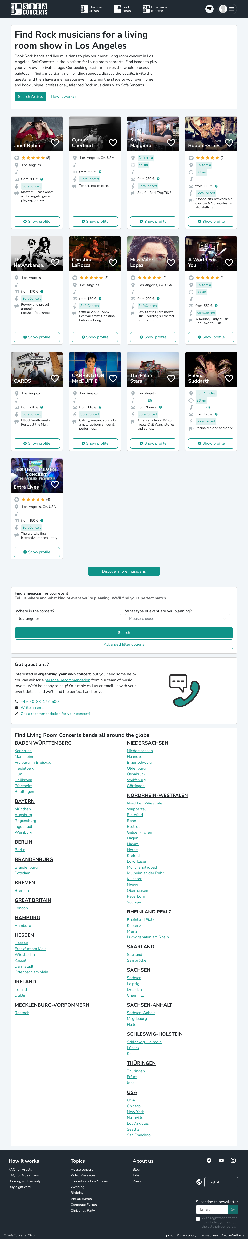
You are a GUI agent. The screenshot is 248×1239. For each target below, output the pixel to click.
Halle (131, 1024)
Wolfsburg (136, 780)
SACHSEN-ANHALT (149, 1005)
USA (132, 1092)
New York (135, 1112)
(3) (150, 400)
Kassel (20, 960)
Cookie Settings (233, 1235)
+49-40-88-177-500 (40, 701)
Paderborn (136, 896)
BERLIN (23, 842)
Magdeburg (137, 1018)
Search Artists (30, 96)
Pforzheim (23, 785)
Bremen (22, 890)
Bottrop (133, 826)
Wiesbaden (25, 954)
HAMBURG (27, 917)
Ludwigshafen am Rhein (148, 937)
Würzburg (23, 832)
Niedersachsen (140, 751)
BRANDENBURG (34, 859)
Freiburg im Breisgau (33, 762)
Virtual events (81, 1199)
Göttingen (136, 785)
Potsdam (22, 873)
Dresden (134, 989)
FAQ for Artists (20, 1169)
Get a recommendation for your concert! (55, 713)
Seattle (133, 1129)
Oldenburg (136, 768)
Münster (134, 879)
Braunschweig (139, 762)
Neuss (132, 884)
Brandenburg (26, 867)
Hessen (21, 943)
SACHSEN (138, 970)
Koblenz (134, 925)
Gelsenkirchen (139, 832)
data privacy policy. (222, 1226)
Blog (136, 1169)
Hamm (133, 844)
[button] (227, 9)
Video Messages (83, 1175)
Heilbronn (23, 780)
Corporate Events (84, 1204)
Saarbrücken (137, 960)
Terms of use (209, 1235)
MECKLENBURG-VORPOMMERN (52, 1005)
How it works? (63, 96)
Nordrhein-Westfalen (145, 803)
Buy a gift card (20, 1187)
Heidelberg (24, 768)
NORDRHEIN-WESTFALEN (157, 795)
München (23, 809)
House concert (82, 1169)
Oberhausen (137, 890)
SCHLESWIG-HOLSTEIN (155, 1034)
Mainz (132, 931)
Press (137, 1181)
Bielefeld (135, 815)
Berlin (20, 850)
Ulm (18, 774)
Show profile (39, 221)
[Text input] (212, 1209)
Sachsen (134, 978)
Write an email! (34, 707)
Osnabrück (136, 774)
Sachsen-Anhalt (141, 1013)
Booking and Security (25, 1181)
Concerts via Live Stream (89, 1181)
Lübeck (133, 1047)
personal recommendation (67, 680)
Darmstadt (24, 966)
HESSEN (24, 935)
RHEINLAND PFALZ (149, 912)
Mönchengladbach (142, 867)
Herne (132, 850)
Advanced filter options (124, 644)
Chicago (134, 1106)
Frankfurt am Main (30, 949)
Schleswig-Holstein (144, 1042)
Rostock (22, 1013)
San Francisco (139, 1135)
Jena (130, 1082)
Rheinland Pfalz (140, 919)
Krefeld (133, 855)
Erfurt (132, 1077)
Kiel (130, 1053)
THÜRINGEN (141, 1063)
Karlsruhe (23, 751)
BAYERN (25, 801)
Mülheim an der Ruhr (145, 873)
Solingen (134, 902)
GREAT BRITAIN (33, 900)
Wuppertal (136, 809)
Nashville (135, 1117)
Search (124, 632)
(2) (208, 407)
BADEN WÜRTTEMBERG (43, 743)
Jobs (136, 1175)
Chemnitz (135, 995)
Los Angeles (138, 1123)
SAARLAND (140, 947)
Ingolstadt (23, 826)
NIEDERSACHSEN (147, 743)
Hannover (135, 756)
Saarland (134, 954)
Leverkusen (137, 861)
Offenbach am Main (31, 972)
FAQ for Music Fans (24, 1175)
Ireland (21, 989)
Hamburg (23, 925)
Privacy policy (186, 1235)
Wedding (77, 1187)
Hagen (132, 838)
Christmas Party (83, 1210)
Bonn (131, 820)
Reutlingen (24, 791)
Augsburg (23, 815)
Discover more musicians (124, 571)
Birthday (77, 1192)
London (21, 908)
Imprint (168, 1235)
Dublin (20, 995)
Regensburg (25, 820)
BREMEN (25, 882)
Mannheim (24, 756)
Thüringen (136, 1071)
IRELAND (25, 981)
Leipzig (133, 983)
